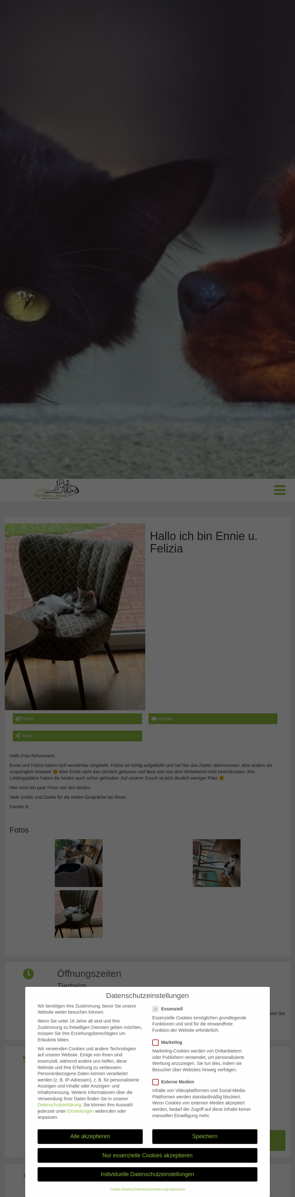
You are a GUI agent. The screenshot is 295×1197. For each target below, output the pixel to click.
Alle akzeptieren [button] (90, 1142)
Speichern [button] (205, 1142)
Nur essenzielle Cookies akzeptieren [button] (147, 1161)
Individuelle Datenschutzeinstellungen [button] (147, 1180)
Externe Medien (175, 1088)
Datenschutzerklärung (59, 1110)
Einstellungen (80, 1117)
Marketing (169, 1048)
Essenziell (169, 1015)
